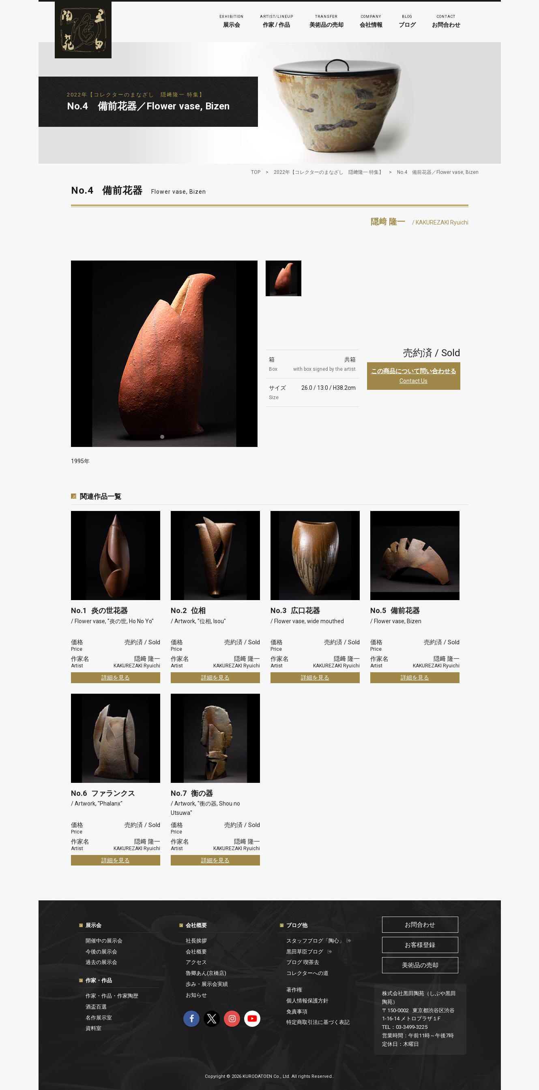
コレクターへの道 (307, 973)
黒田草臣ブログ (309, 952)
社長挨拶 (196, 941)
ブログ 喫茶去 (302, 962)
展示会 (231, 20)
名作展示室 (99, 1018)
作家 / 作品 (276, 20)
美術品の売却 (326, 20)
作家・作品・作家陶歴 (112, 996)
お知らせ (196, 995)
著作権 (294, 990)
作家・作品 (99, 980)
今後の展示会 (101, 952)
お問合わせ (446, 20)
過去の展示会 (101, 962)
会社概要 (196, 925)
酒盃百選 (96, 1007)
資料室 (93, 1028)
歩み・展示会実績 (207, 984)
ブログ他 (296, 925)
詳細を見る (115, 677)
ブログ (407, 20)
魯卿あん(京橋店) (206, 973)
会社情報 (371, 20)
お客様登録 (420, 945)
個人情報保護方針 (307, 1001)
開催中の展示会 (104, 941)
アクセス (196, 962)
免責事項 (296, 1012)
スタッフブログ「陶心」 (318, 941)
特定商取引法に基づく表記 (318, 1022)
